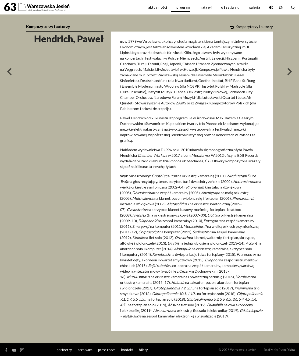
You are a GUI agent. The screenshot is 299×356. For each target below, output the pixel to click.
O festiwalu (230, 7)
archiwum (85, 350)
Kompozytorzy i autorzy (48, 26)
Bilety (143, 350)
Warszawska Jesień (243, 350)
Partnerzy (64, 350)
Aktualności (157, 7)
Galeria (254, 7)
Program (183, 7)
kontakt (127, 350)
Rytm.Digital (287, 350)
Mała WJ (205, 7)
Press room (106, 350)
